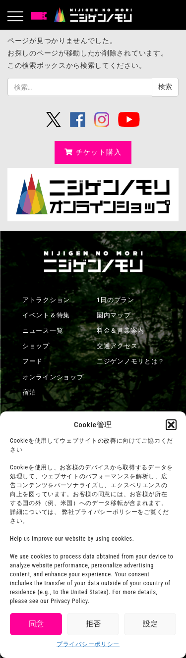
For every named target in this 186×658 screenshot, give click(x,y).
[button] (171, 425)
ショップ (36, 346)
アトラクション (46, 300)
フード (32, 361)
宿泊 (29, 392)
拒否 (93, 623)
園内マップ (114, 315)
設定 (150, 623)
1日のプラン (115, 300)
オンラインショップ (52, 377)
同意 (36, 623)
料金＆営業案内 (120, 330)
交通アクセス (117, 346)
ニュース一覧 (42, 330)
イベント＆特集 (46, 315)
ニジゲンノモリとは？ (131, 361)
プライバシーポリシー (88, 644)
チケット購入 (93, 152)
